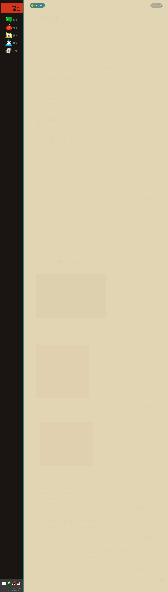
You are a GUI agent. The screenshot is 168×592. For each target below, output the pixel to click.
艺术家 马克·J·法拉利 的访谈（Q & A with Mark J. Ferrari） (78, 526)
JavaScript (55, 326)
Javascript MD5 (47, 217)
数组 (52, 199)
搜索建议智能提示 (49, 17)
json (42, 104)
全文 (138, 513)
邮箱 (4, 583)
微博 (13, 583)
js (49, 199)
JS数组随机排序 (48, 121)
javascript (36, 5)
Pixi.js (43, 326)
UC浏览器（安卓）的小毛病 (56, 497)
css (42, 508)
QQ (18, 583)
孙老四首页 (12, 8)
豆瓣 (9, 583)
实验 (11, 42)
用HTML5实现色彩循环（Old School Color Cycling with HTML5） (83, 556)
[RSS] (19, 587)
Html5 (48, 326)
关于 (11, 50)
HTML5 (43, 539)
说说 (11, 19)
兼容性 (55, 508)
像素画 (58, 539)
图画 (11, 35)
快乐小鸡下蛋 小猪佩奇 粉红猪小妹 (61, 266)
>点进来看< (100, 503)
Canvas (63, 326)
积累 (11, 27)
